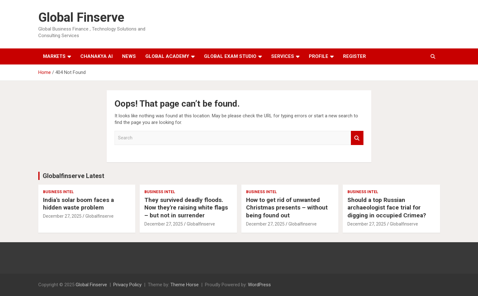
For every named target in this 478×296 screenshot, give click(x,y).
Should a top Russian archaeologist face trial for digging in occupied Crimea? (386, 207)
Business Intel (58, 192)
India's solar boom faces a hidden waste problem (78, 203)
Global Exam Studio (230, 56)
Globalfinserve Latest (73, 176)
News (129, 56)
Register (354, 56)
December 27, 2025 (62, 216)
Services (282, 56)
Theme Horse (184, 285)
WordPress (259, 285)
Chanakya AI (96, 56)
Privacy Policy (127, 285)
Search (357, 138)
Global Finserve (81, 17)
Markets (54, 56)
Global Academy (167, 56)
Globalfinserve (99, 216)
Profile (318, 56)
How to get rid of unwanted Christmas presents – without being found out (287, 207)
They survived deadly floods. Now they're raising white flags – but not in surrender (186, 207)
